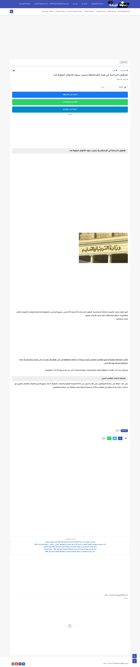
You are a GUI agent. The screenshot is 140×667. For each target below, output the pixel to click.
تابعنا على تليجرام (70, 109)
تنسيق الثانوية (111, 11)
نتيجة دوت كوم (108, 663)
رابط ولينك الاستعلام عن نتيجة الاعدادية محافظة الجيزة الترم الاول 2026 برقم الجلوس (70, 547)
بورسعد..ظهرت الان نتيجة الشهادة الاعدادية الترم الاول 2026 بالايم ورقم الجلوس (70, 542)
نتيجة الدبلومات (101, 11)
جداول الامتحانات (60, 11)
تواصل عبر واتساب (70, 102)
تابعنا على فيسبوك (70, 95)
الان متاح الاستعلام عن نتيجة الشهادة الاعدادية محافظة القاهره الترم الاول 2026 (70, 551)
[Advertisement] (70, 42)
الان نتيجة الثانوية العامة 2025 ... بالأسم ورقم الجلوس (51, 4)
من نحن (75, 4)
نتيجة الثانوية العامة (124, 11)
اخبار (114, 70)
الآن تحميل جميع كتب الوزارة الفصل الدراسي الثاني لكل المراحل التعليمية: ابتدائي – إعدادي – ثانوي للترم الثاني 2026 (70, 544)
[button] (120, 438)
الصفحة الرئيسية (24, 4)
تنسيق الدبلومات (89, 11)
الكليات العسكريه (47, 11)
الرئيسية (124, 70)
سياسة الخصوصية (98, 4)
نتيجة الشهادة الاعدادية (74, 11)
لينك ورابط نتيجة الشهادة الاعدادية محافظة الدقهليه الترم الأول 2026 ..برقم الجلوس (70, 549)
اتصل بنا (84, 4)
